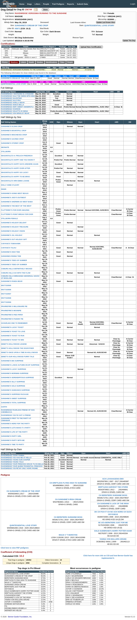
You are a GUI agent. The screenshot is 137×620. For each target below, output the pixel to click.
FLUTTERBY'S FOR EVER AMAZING (15, 210)
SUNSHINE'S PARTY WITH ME (13, 440)
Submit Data (82, 4)
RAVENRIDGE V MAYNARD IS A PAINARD (17, 94)
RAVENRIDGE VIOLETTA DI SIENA (14, 111)
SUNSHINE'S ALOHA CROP (12, 126)
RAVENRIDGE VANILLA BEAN (13, 103)
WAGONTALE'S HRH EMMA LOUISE (15, 181)
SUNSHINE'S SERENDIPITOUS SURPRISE (17, 377)
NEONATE (5, 147)
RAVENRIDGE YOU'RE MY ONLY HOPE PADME (19, 468)
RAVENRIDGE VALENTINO (11, 98)
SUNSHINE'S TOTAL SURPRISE (13, 403)
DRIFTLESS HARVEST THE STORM (113, 487)
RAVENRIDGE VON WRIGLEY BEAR (15, 113)
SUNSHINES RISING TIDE (11, 256)
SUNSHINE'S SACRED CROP (12, 139)
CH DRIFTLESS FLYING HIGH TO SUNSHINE (68, 483)
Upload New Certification (90, 47)
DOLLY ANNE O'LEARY (10, 185)
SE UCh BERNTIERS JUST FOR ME (113, 523)
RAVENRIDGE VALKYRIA (11, 100)
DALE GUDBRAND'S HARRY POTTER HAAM (113, 531)
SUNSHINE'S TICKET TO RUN (12, 336)
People (46, 4)
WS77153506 (6, 290)
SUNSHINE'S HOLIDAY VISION (13, 231)
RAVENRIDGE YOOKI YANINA (12, 455)
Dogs (29, 4)
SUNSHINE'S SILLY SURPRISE (13, 382)
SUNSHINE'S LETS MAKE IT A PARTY (15, 428)
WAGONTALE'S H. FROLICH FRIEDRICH (17, 156)
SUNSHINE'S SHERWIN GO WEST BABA (17, 202)
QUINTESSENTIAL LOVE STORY (99, 25)
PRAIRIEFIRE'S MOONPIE (11, 311)
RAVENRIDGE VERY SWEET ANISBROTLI (17, 107)
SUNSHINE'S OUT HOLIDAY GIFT (14, 239)
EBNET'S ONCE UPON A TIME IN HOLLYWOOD (19, 352)
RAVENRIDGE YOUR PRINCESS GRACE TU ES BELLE (22, 464)
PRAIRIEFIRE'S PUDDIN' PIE (12, 319)
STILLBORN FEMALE (9, 218)
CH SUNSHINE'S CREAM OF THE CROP (23, 491)
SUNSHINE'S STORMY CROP (12, 143)
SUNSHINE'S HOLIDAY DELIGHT (13, 223)
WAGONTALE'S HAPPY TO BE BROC (15, 177)
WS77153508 (6, 298)
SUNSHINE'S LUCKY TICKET (12, 327)
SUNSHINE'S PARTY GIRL (11, 436)
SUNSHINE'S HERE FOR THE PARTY (15, 424)
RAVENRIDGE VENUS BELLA (12, 105)
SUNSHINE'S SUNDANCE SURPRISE (15, 390)
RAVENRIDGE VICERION (10, 109)
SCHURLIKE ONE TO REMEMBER (14, 323)
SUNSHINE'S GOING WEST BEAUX (14, 193)
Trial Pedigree (58, 4)
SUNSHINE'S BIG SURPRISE (12, 361)
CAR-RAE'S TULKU (8, 248)
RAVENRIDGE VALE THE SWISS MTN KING (18, 96)
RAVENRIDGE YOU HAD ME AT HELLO (16, 458)
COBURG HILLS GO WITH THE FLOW (15, 273)
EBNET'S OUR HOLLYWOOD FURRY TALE (17, 357)
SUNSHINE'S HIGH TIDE (10, 252)
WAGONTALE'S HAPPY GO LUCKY (14, 172)
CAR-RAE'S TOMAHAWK (10, 244)
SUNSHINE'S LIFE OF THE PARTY (14, 432)
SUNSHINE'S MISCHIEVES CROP (14, 135)
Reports (70, 4)
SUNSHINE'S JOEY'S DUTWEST (13, 198)
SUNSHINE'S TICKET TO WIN (12, 340)
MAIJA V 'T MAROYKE (68, 535)
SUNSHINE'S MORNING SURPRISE (14, 373)
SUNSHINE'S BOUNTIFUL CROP (13, 131)
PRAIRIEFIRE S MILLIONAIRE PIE (14, 306)
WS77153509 (6, 302)
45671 (17, 28)
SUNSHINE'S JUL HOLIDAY (11, 235)
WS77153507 (6, 294)
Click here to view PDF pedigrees (15, 548)
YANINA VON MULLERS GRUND (113, 539)
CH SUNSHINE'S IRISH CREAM (68, 499)
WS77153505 (6, 285)
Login (132, 4)
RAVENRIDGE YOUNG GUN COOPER (15, 460)
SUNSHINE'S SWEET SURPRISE (13, 398)
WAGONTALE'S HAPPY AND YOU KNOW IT (18, 160)
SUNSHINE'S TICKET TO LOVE (13, 331)
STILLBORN (5, 151)
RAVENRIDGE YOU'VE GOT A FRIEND (16, 415)
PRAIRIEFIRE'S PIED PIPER (12, 315)
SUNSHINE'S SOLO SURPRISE (13, 386)
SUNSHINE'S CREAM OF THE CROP (31, 25)
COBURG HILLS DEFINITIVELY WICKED (16, 269)
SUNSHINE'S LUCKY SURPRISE (13, 369)
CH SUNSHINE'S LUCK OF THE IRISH (113, 504)
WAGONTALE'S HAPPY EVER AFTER (15, 168)
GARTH (4, 407)
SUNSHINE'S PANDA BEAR (11, 281)
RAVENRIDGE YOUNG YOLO (12, 462)
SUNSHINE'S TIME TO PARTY (12, 444)
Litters (37, 4)
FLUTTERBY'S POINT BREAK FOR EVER (17, 214)
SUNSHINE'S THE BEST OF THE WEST (16, 206)
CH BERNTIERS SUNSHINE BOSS (113, 495)
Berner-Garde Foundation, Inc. (20, 617)
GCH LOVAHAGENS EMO (113, 479)
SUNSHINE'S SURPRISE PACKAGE (15, 394)
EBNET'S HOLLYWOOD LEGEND (14, 344)
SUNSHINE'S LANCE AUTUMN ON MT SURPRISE (20, 365)
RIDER (3, 189)
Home (22, 4)
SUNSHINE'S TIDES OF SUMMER (14, 260)
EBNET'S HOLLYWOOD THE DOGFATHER (17, 348)
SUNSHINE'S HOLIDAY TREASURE (14, 227)
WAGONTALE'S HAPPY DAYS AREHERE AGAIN (19, 164)
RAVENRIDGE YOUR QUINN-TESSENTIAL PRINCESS (22, 466)
